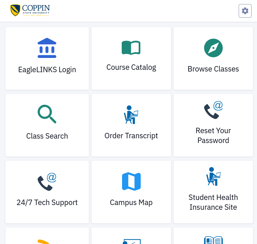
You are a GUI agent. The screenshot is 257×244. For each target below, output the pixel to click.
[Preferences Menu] (245, 11)
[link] (47, 58)
